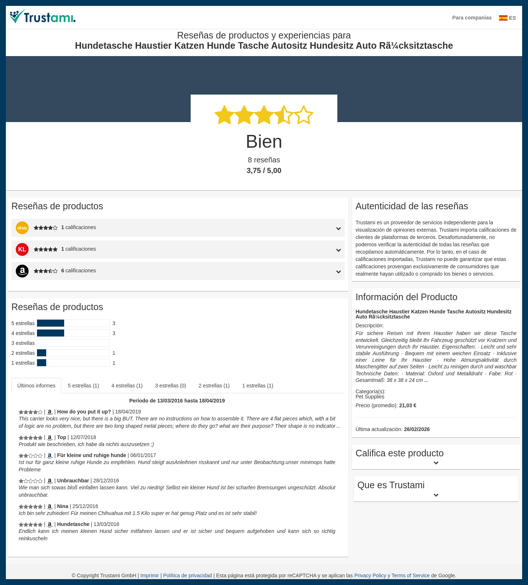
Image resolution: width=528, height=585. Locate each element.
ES (507, 18)
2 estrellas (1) (214, 386)
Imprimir (150, 575)
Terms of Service (411, 575)
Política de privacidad (188, 575)
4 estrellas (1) (127, 386)
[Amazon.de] (50, 437)
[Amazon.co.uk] (50, 412)
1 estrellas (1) (258, 386)
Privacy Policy (370, 575)
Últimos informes (36, 386)
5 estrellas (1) (83, 386)
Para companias (472, 18)
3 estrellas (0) (170, 386)
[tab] (301, 228)
